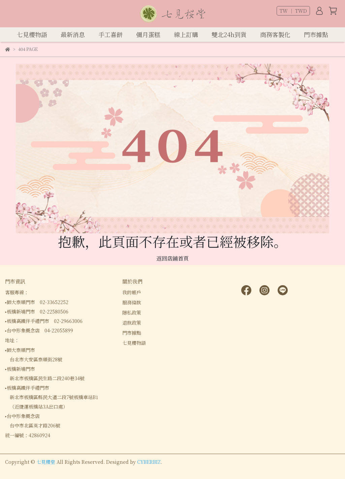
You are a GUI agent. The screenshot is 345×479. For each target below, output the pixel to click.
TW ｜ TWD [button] (293, 11)
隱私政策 (131, 312)
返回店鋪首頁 (172, 258)
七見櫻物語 (134, 342)
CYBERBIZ (149, 461)
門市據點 (131, 332)
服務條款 (131, 302)
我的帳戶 (131, 292)
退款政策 (131, 322)
